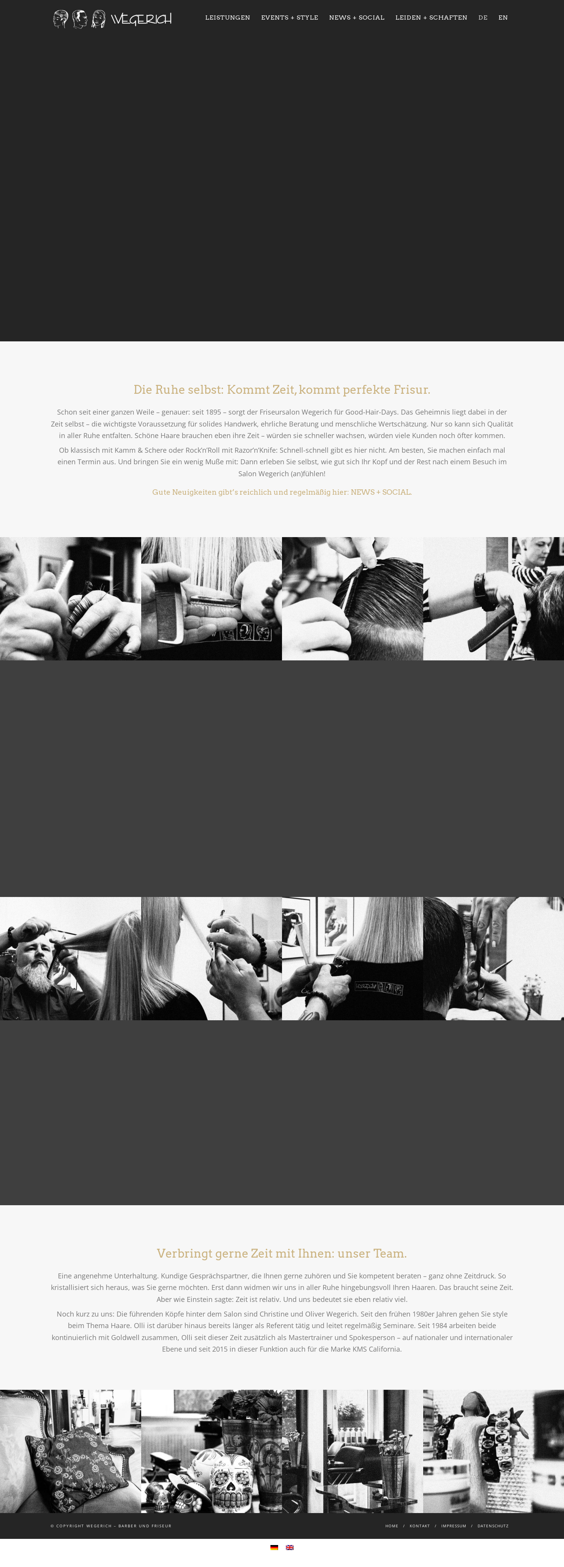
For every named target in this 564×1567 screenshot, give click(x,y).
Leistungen (227, 17)
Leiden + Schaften (431, 17)
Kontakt (420, 1525)
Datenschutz (493, 1525)
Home (392, 1525)
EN (503, 17)
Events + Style (289, 17)
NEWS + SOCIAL (380, 492)
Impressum (453, 1525)
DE (483, 17)
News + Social (357, 17)
